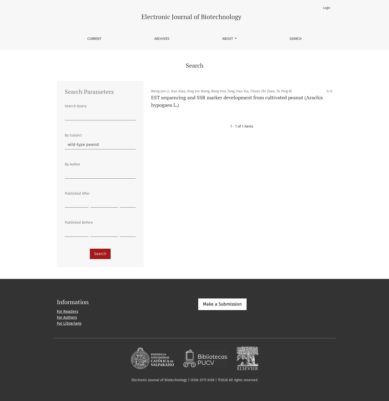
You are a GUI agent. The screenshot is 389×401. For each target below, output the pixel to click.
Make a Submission (222, 304)
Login (326, 8)
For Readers (67, 311)
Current (94, 39)
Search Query (76, 106)
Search (296, 39)
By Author (72, 164)
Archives (161, 39)
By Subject (73, 135)
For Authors (67, 317)
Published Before (79, 222)
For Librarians (69, 323)
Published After (77, 193)
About (228, 39)
